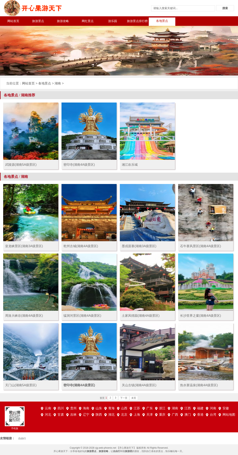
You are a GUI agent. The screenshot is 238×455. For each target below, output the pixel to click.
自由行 (22, 438)
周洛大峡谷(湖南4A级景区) (24, 315)
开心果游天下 (61, 451)
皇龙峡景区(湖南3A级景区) (24, 246)
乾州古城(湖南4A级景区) (80, 246)
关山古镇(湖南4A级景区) (139, 385)
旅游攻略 (63, 21)
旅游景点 (38, 21)
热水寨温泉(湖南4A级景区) (199, 385)
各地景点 (162, 20)
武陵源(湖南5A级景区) (20, 164)
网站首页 (13, 21)
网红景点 (88, 21)
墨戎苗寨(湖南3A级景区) (139, 246)
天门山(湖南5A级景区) (20, 385)
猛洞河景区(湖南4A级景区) (82, 315)
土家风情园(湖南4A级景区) (140, 315)
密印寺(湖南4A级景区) (79, 164)
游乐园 (112, 21)
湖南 (58, 83)
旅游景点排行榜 (137, 21)
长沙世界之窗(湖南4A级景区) (200, 315)
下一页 (123, 398)
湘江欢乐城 (130, 164)
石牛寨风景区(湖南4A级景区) (200, 246)
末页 (133, 398)
